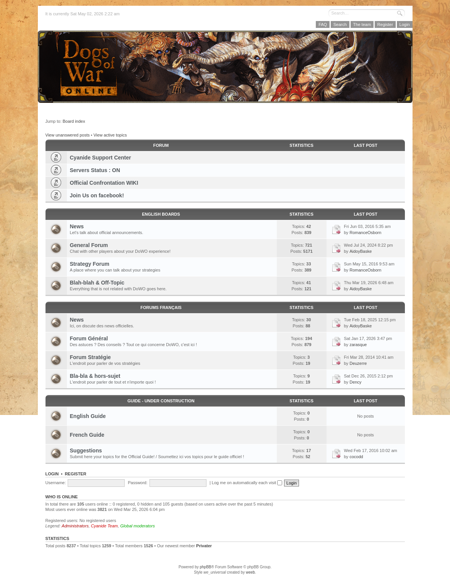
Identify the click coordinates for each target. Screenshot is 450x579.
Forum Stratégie (90, 357)
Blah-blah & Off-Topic (97, 283)
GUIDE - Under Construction (160, 400)
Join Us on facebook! (97, 195)
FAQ (322, 24)
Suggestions (86, 450)
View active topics (110, 135)
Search (340, 24)
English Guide (88, 416)
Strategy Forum (89, 264)
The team (362, 24)
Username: (55, 482)
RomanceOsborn (365, 232)
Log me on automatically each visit (247, 482)
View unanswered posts (67, 135)
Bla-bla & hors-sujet (95, 376)
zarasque (358, 344)
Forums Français (161, 307)
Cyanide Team (104, 526)
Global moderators (137, 526)
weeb (250, 572)
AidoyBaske (360, 251)
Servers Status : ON (95, 170)
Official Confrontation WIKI (104, 183)
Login (405, 24)
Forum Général (89, 338)
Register (385, 24)
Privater (204, 545)
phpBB (205, 567)
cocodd (356, 456)
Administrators (75, 526)
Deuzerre (358, 363)
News (77, 226)
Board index (74, 121)
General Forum (89, 245)
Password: (137, 482)
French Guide (87, 435)
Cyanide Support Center (100, 158)
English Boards (161, 214)
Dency (355, 382)
